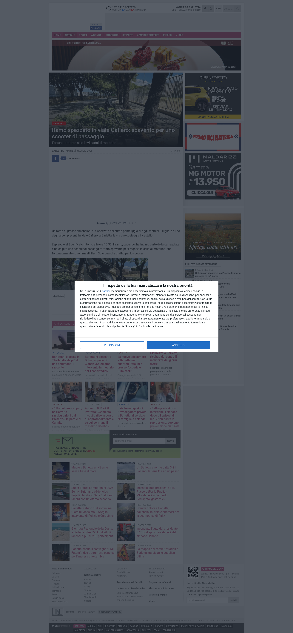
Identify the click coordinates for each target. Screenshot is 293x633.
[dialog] (146, 316)
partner (106, 291)
